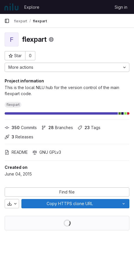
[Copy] (69, 203)
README (16, 152)
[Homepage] (11, 7)
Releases (19, 136)
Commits (21, 127)
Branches (57, 127)
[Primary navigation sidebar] (7, 21)
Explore (31, 7)
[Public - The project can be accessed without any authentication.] (51, 39)
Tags (89, 127)
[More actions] (67, 67)
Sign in (121, 7)
